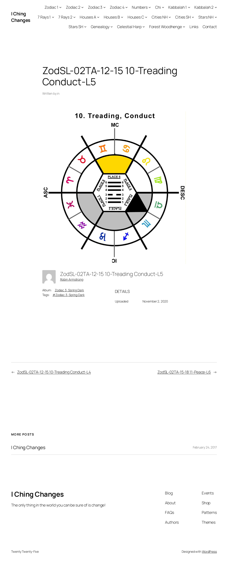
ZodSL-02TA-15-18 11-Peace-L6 (184, 372)
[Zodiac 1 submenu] (60, 7)
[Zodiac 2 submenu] (82, 7)
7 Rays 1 (44, 17)
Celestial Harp (129, 26)
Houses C (136, 17)
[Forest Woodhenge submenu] (184, 26)
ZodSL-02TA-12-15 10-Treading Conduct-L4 (54, 372)
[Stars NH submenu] (216, 17)
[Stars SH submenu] (85, 26)
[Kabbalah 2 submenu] (216, 7)
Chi (158, 7)
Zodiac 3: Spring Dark (69, 290)
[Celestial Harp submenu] (143, 26)
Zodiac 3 (95, 7)
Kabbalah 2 (204, 7)
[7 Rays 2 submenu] (74, 17)
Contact (210, 26)
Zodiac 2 (73, 7)
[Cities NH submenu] (170, 17)
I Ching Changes (20, 16)
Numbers (139, 7)
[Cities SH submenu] (193, 17)
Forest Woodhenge (165, 26)
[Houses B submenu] (122, 17)
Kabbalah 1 (177, 7)
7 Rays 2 (65, 17)
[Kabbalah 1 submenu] (189, 7)
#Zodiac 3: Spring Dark (69, 295)
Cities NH (160, 17)
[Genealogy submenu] (111, 26)
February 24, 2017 (205, 447)
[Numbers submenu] (150, 7)
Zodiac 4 (117, 7)
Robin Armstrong (71, 279)
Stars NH (206, 17)
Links (193, 26)
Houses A (88, 17)
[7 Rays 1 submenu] (53, 17)
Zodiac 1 (51, 7)
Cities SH (183, 17)
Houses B (112, 17)
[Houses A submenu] (98, 17)
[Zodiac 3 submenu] (104, 7)
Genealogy (100, 26)
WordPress (209, 551)
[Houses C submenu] (146, 17)
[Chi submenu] (163, 7)
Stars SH (76, 26)
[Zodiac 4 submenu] (126, 7)
